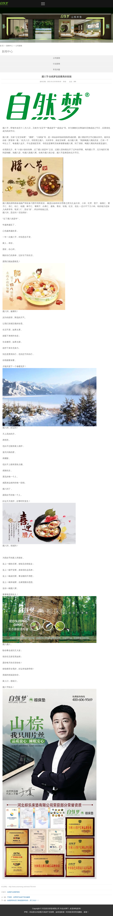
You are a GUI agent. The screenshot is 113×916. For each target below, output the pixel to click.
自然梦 (9, 892)
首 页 (2, 46)
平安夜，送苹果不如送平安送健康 (18, 897)
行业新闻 (56, 64)
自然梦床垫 (16, 892)
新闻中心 (9, 46)
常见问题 (56, 69)
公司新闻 (19, 46)
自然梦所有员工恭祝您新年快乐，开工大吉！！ (23, 900)
